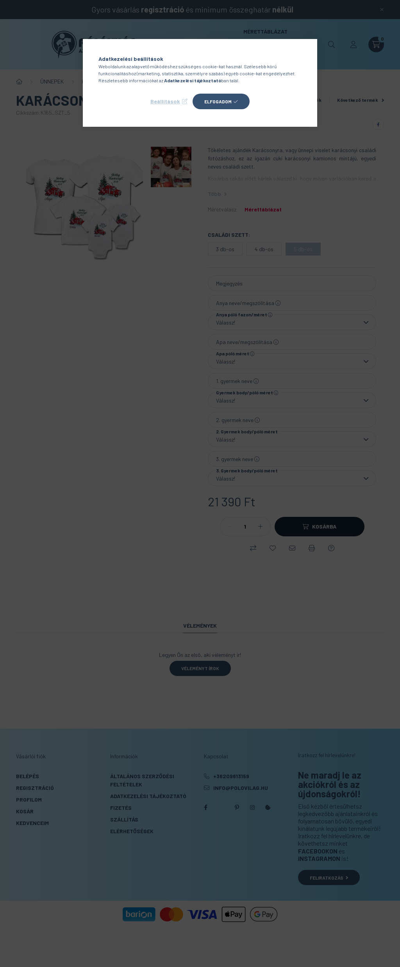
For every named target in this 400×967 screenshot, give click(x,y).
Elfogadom (218, 101)
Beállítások (165, 101)
